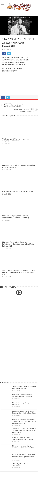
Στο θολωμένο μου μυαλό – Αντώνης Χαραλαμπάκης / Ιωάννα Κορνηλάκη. (15, 217)
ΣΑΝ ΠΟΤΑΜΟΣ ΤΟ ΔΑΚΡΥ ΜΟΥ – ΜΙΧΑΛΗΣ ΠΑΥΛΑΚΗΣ (23, 109)
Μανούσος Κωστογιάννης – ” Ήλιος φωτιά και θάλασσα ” (14, 105)
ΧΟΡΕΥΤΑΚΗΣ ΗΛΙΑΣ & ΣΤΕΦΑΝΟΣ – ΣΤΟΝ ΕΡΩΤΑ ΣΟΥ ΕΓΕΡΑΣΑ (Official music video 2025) (18, 272)
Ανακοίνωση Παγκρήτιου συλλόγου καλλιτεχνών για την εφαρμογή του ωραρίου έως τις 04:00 (23, 456)
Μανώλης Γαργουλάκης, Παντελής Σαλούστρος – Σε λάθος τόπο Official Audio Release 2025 (18, 244)
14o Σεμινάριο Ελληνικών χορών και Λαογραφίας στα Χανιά (15, 140)
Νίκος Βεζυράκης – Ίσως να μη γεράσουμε (17, 192)
